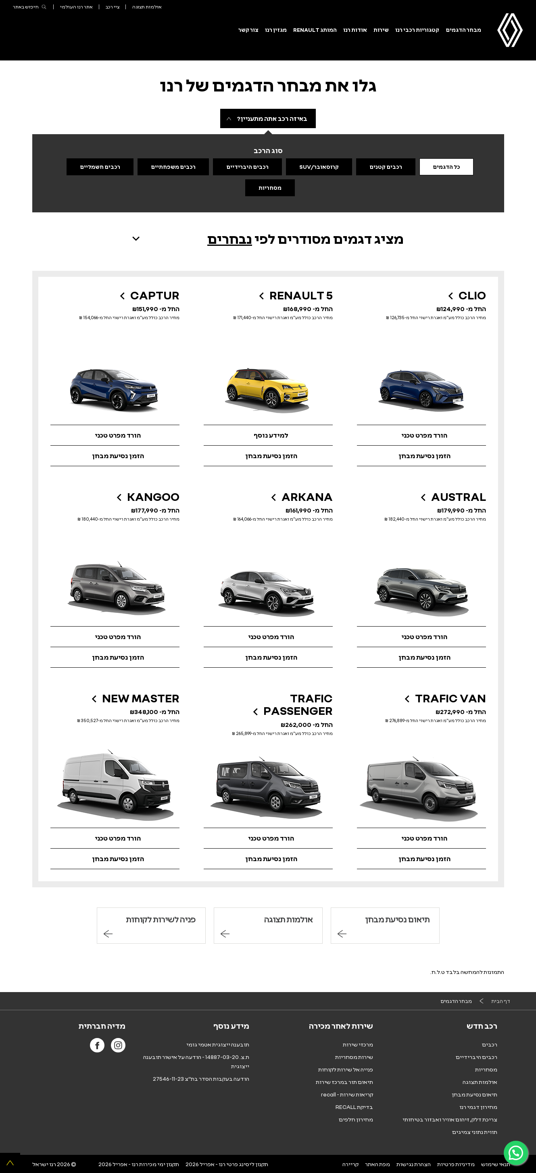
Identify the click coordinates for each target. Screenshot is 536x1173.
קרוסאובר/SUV (319, 166)
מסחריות (270, 187)
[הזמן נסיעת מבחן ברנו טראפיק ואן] (421, 859)
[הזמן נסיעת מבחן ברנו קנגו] (114, 657)
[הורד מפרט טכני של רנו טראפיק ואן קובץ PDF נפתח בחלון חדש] (421, 838)
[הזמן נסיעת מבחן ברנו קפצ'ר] (114, 456)
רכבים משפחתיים (173, 166)
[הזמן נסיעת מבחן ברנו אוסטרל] (421, 657)
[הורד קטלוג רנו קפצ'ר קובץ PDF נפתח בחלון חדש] (114, 435)
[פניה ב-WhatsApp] (516, 1153)
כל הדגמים (446, 166)
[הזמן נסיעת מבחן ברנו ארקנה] (268, 657)
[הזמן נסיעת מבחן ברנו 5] (268, 456)
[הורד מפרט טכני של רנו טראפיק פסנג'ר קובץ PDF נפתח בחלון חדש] (268, 838)
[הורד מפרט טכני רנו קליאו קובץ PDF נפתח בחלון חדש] (421, 435)
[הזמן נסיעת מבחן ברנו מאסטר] (114, 859)
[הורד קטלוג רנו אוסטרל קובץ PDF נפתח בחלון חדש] (421, 636)
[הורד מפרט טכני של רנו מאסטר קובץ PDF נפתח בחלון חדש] (114, 838)
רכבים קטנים (385, 166)
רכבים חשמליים (100, 166)
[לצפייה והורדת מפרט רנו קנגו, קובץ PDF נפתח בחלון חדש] (114, 636)
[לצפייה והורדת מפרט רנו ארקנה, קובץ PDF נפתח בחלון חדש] (268, 636)
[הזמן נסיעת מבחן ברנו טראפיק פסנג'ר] (268, 859)
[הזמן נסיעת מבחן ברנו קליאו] (421, 456)
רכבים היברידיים (247, 166)
